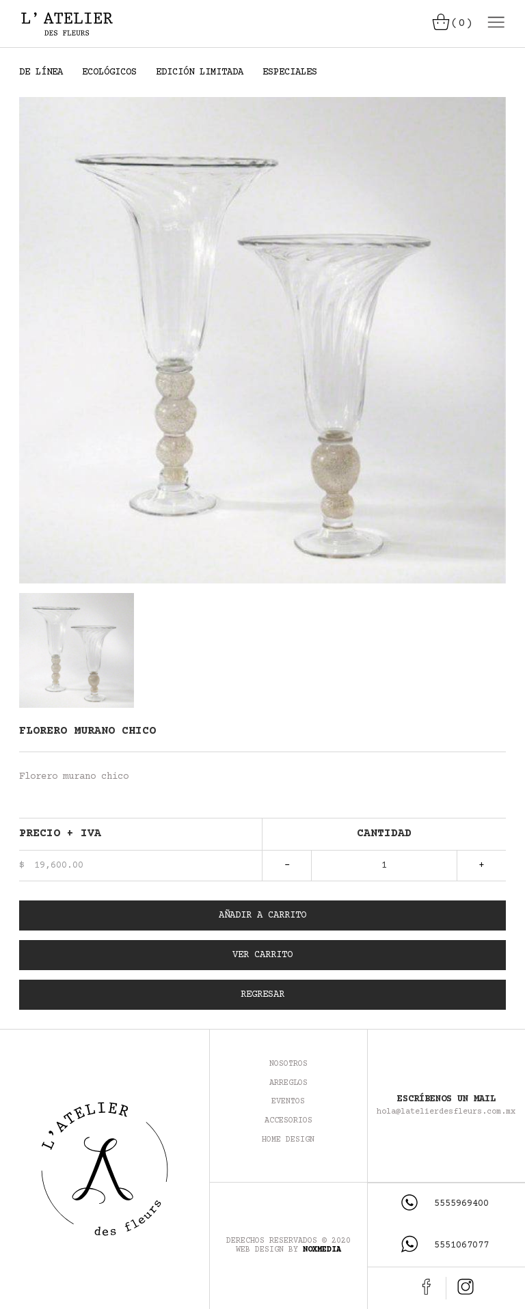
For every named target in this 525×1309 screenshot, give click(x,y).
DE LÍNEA (41, 72)
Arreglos (288, 1083)
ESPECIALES (289, 72)
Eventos (288, 1101)
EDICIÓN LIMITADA (199, 72)
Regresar (262, 994)
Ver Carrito (262, 955)
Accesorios (288, 1120)
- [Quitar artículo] (287, 865)
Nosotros (288, 1064)
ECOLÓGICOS (109, 72)
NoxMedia (322, 1249)
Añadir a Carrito (262, 915)
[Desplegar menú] (494, 24)
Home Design (288, 1139)
